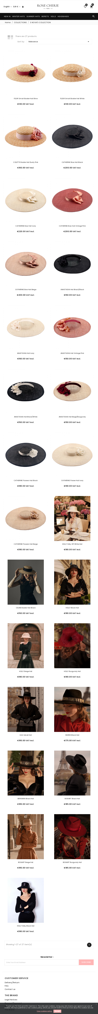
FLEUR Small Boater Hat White (73, 97)
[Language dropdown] (8, 7)
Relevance (60, 41)
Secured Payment (59, 971)
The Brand (56, 978)
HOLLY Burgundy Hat (73, 659)
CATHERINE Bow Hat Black (73, 160)
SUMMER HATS (33, 16)
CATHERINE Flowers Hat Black (25, 472)
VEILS (53, 16)
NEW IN (7, 16)
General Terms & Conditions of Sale (68, 974)
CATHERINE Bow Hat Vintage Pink (73, 222)
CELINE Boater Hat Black (25, 597)
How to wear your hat (13, 991)
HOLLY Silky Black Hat (25, 909)
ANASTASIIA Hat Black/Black (73, 284)
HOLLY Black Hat (72, 597)
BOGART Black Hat (73, 784)
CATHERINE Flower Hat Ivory (73, 472)
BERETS (45, 16)
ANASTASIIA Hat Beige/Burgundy (73, 409)
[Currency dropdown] (17, 7)
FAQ (5, 971)
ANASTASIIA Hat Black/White (25, 409)
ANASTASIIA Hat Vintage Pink (73, 347)
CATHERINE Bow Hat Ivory (25, 222)
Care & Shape (9, 988)
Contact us (8, 974)
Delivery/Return (10, 968)
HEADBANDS (63, 16)
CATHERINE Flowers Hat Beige (25, 534)
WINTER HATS (18, 16)
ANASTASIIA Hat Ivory (25, 347)
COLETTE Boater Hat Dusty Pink (25, 160)
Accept (57, 1011)
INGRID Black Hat (73, 721)
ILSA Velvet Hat (25, 721)
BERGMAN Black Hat (25, 784)
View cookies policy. (44, 1011)
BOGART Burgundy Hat (73, 846)
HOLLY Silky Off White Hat (73, 534)
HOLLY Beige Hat (25, 659)
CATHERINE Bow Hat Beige (25, 284)
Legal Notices (57, 968)
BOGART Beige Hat (25, 846)
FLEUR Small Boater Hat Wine (25, 97)
